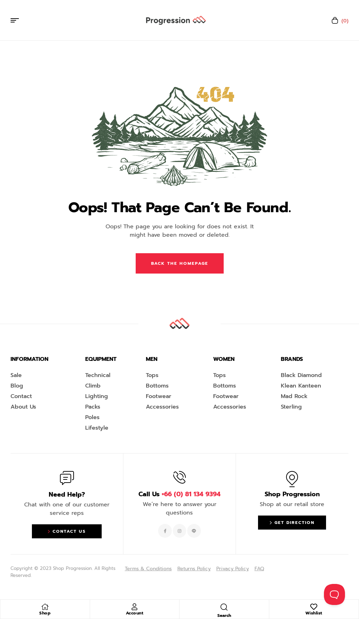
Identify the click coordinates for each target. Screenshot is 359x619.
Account (135, 613)
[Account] (134, 606)
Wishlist (314, 613)
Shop (44, 613)
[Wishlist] (313, 606)
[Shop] (44, 606)
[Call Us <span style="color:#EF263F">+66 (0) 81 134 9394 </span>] (179, 477)
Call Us (179, 494)
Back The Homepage (179, 263)
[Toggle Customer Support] (334, 594)
